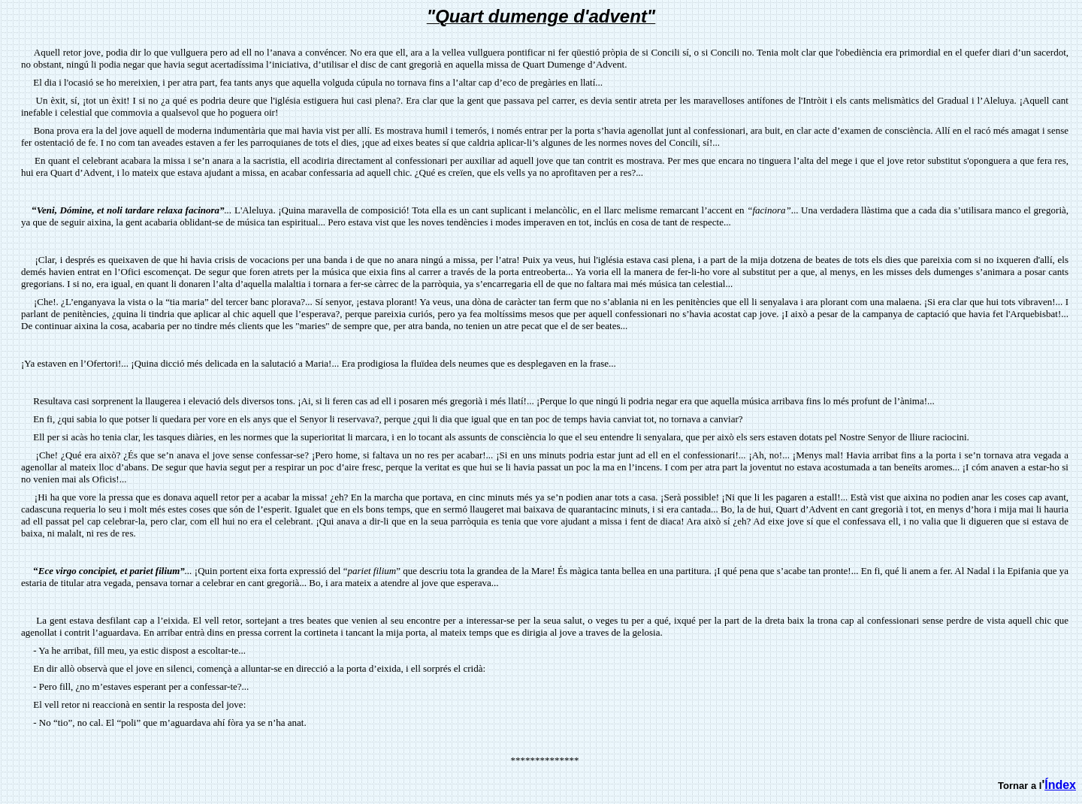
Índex (1060, 784)
